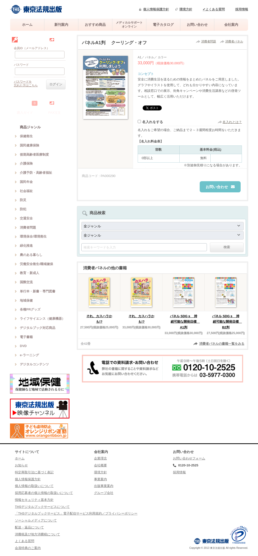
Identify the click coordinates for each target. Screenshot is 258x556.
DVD (23, 346)
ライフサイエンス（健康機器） (42, 318)
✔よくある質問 (214, 9)
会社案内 (231, 25)
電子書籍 (26, 337)
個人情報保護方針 (156, 9)
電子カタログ (163, 25)
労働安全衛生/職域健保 (36, 264)
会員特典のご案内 (28, 548)
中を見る (61, 103)
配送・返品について (29, 527)
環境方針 (185, 9)
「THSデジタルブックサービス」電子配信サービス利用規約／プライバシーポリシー (76, 513)
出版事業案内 (103, 486)
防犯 (23, 209)
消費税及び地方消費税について (37, 534)
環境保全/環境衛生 (33, 236)
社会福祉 (26, 191)
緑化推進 (26, 245)
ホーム (27, 25)
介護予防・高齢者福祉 (36, 172)
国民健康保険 (29, 145)
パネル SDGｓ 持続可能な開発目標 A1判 (185, 321)
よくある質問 (24, 541)
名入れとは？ (232, 122)
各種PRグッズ (30, 309)
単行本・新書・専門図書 (37, 291)
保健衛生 (26, 136)
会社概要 (100, 465)
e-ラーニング (29, 355)
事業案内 (100, 479)
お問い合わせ (197, 25)
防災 (23, 200)
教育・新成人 (29, 273)
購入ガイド (25, 112)
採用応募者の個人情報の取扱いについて (44, 493)
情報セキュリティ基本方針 (34, 500)
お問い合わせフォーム (189, 458)
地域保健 (26, 300)
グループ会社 (103, 493)
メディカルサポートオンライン (129, 24)
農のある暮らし (31, 255)
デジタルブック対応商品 (37, 328)
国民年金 (26, 182)
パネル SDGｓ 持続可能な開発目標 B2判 (227, 321)
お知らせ (21, 465)
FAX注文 (54, 112)
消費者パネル (234, 41)
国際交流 (26, 282)
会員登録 (61, 39)
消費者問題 (208, 41)
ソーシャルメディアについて (36, 520)
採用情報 (241, 9)
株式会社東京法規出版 (36, 9)
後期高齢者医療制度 (34, 154)
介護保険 (26, 163)
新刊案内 (61, 25)
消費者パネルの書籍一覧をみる (221, 344)
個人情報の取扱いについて (34, 486)
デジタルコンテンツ (34, 364)
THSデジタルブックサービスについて (42, 507)
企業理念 (100, 458)
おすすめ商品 (95, 25)
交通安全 (26, 218)
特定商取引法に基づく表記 (34, 472)
